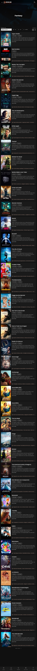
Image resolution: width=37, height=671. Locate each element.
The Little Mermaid (17, 634)
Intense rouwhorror (17, 184)
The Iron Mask (16, 418)
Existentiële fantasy (26, 553)
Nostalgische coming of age (27, 307)
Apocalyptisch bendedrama (19, 537)
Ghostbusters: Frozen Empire (20, 587)
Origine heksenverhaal (28, 460)
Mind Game (15, 541)
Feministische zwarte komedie (19, 291)
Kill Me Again (15, 126)
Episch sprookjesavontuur (18, 414)
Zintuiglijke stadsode (17, 384)
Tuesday (14, 510)
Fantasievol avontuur (17, 630)
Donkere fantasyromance (18, 76)
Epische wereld (16, 91)
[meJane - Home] (8, 2)
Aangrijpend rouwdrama (18, 522)
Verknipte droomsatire (18, 614)
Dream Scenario (16, 603)
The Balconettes (16, 280)
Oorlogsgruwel (33, 60)
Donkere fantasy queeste (18, 199)
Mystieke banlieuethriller (30, 537)
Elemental (15, 495)
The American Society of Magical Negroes (21, 464)
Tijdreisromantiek (16, 307)
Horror (19, 128)
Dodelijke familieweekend (28, 353)
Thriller (19, 358)
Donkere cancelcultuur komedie (29, 614)
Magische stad (16, 507)
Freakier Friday (16, 264)
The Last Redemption (18, 110)
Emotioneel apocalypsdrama (19, 260)
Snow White (15, 403)
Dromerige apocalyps (29, 107)
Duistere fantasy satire (17, 353)
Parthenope (15, 372)
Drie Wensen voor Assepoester (20, 480)
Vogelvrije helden (25, 122)
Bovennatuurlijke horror (18, 60)
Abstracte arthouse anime (18, 107)
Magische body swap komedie (19, 276)
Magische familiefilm (28, 414)
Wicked (14, 449)
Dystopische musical (17, 153)
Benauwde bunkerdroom (27, 153)
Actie (14, 82)
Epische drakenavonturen (18, 337)
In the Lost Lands (16, 187)
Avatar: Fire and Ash (17, 80)
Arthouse (19, 528)
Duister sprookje (16, 445)
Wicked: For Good (17, 157)
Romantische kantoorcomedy (29, 476)
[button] (1, 2)
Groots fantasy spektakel (18, 168)
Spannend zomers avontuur (19, 214)
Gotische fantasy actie (26, 245)
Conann (14, 557)
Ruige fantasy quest (17, 122)
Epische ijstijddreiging (27, 599)
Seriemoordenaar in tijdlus (29, 137)
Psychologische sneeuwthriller (19, 368)
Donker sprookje (25, 630)
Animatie (14, 35)
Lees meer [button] (14, 41)
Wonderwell (15, 618)
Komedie (14, 266)
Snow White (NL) (16, 387)
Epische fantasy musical (18, 460)
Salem (14, 526)
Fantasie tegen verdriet (28, 230)
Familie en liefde (32, 507)
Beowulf (14, 234)
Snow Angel (15, 357)
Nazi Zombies (16, 49)
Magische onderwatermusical (19, 645)
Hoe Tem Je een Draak (18, 310)
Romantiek (20, 66)
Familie (19, 35)
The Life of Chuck (17, 249)
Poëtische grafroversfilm (18, 584)
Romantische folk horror (25, 445)
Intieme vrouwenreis (26, 384)
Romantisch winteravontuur (29, 491)
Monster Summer (17, 203)
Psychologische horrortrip (18, 137)
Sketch (14, 218)
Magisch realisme (25, 184)
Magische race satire (17, 476)
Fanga (14, 434)
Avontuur (18, 82)
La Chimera (15, 572)
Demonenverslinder (17, 245)
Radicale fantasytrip (17, 568)
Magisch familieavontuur (18, 230)
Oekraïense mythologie (29, 76)
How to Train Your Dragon (19, 326)
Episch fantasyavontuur (18, 430)
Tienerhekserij (26, 60)
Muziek (19, 635)
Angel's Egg (15, 95)
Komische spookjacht (17, 599)
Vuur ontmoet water (24, 507)
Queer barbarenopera (26, 568)
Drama (19, 97)
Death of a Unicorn (17, 341)
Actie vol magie (34, 430)
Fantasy (14, 51)
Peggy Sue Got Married (18, 295)
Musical (19, 451)
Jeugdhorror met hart (29, 214)
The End (14, 141)
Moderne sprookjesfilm (18, 491)
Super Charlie (16, 34)
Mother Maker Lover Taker (19, 172)
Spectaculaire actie (24, 91)
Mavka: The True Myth (18, 64)
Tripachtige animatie (17, 553)
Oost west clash (26, 430)
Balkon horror (29, 291)
